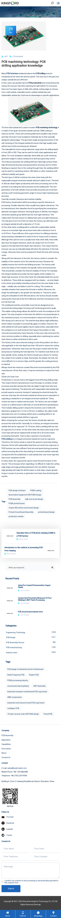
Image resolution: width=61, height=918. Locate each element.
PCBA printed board (16, 503)
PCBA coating (35, 490)
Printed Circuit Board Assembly (21, 512)
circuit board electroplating (18, 686)
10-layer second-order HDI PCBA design (23, 714)
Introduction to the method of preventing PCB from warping (23, 549)
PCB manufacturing (31, 647)
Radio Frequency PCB (15, 675)
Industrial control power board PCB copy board (25, 703)
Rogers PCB (34, 675)
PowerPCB (48, 714)
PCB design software (17, 490)
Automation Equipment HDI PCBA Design (25, 495)
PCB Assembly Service (31, 642)
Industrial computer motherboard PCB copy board (27, 692)
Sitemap (37, 905)
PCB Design (31, 637)
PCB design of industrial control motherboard (25, 669)
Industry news (31, 652)
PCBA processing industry (17, 680)
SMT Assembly (39, 686)
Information (6, 749)
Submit (11, 888)
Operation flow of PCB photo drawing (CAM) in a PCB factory (35, 534)
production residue (16, 516)
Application (6, 740)
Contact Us (6, 757)
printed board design (46, 512)
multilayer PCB (13, 708)
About (4, 753)
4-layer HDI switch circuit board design (24, 508)
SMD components (14, 697)
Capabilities (6, 744)
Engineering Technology (31, 632)
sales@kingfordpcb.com (17, 768)
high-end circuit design (34, 499)
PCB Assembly (14, 499)
